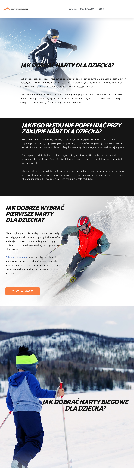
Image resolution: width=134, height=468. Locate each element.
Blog (101, 9)
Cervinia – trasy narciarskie (82, 9)
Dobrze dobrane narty (16, 257)
